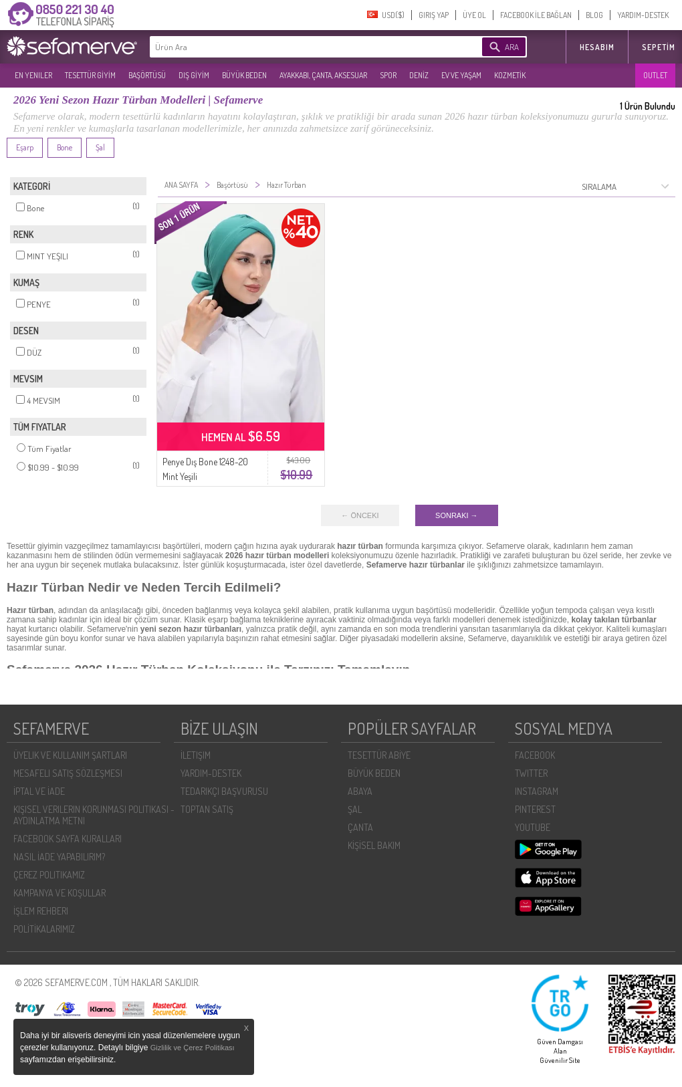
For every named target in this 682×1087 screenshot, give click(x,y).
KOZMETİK (510, 75)
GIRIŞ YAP (434, 15)
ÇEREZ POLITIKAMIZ (49, 874)
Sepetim (658, 47)
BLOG (594, 15)
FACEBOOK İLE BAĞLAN (536, 15)
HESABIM (597, 47)
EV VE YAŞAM (461, 75)
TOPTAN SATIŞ (207, 809)
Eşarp (24, 147)
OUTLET (655, 75)
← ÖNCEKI (359, 515)
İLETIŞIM (196, 755)
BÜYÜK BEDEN (244, 75)
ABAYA (360, 791)
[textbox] (295, 46)
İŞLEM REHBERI (40, 911)
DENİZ (419, 75)
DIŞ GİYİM (194, 75)
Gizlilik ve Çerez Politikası (192, 1048)
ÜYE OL (474, 15)
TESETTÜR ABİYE (379, 755)
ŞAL (355, 809)
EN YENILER (33, 75)
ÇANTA (360, 827)
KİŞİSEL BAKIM (374, 845)
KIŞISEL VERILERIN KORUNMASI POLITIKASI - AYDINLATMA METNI (94, 815)
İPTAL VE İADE (39, 791)
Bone (64, 147)
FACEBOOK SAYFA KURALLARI (67, 838)
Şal (100, 147)
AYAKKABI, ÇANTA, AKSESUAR (323, 75)
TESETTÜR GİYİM (90, 75)
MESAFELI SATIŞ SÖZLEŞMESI (67, 773)
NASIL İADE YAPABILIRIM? (59, 856)
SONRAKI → (456, 515)
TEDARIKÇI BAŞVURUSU (224, 791)
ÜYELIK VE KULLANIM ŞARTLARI (70, 755)
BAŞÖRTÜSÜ (147, 75)
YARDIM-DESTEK (643, 15)
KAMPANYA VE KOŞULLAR (59, 892)
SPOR (388, 75)
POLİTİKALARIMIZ (44, 929)
